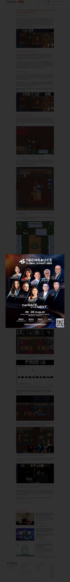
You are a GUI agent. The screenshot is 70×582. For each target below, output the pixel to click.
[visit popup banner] (35, 291)
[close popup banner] (63, 255)
